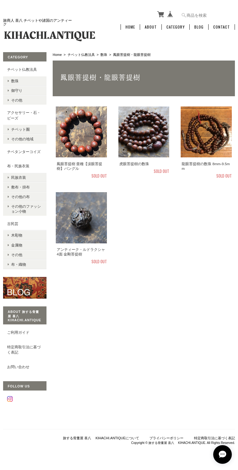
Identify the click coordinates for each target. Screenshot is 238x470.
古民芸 (12, 224)
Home (130, 27)
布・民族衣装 (18, 166)
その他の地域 (22, 139)
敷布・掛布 (20, 187)
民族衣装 (18, 177)
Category (175, 27)
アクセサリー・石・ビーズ (24, 115)
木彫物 (16, 235)
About (151, 27)
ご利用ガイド (18, 332)
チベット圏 (20, 129)
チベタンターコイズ (24, 152)
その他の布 (20, 197)
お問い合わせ (18, 367)
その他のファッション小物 (26, 208)
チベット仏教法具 (81, 54)
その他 (16, 100)
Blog (199, 27)
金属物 (16, 245)
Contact (221, 27)
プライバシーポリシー (166, 438)
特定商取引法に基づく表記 (24, 350)
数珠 (103, 54)
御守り (16, 90)
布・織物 (18, 264)
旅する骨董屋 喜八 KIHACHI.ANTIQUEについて (101, 438)
